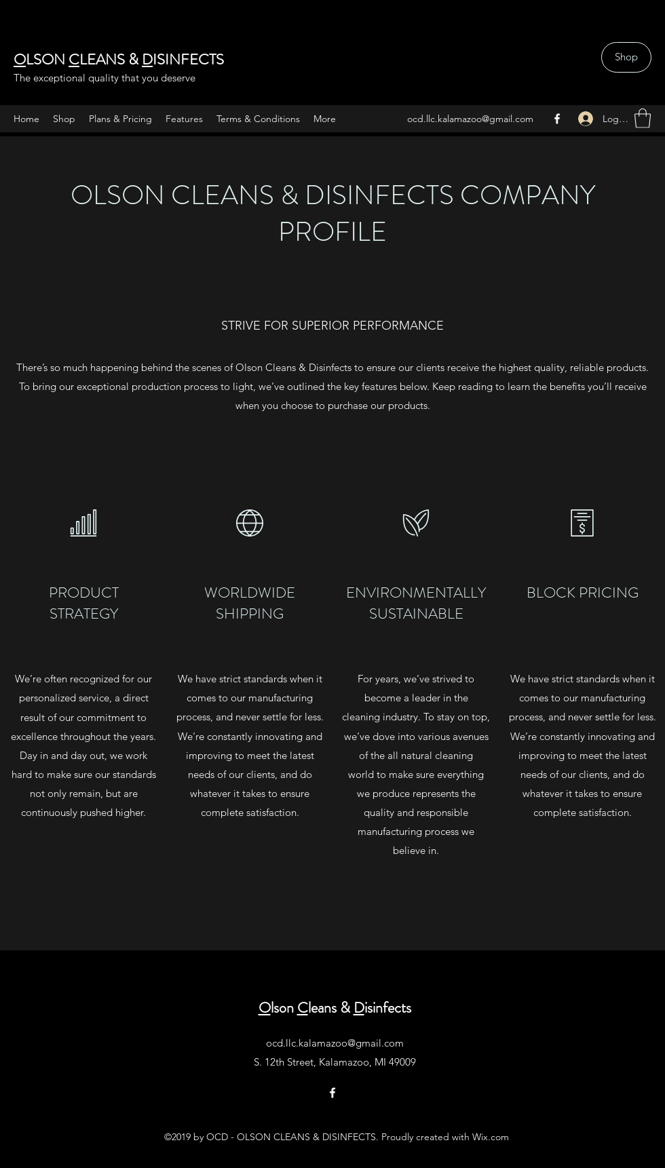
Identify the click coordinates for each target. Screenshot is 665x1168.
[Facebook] (557, 118)
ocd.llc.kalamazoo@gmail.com (470, 119)
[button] (642, 118)
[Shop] (626, 57)
